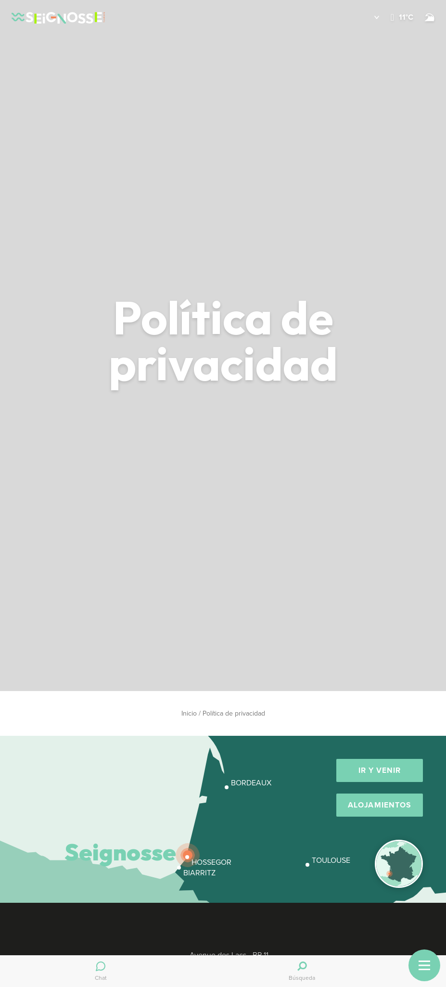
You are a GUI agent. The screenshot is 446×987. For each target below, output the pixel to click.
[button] (369, 17)
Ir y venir (379, 770)
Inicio (189, 713)
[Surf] (429, 17)
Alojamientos (379, 804)
